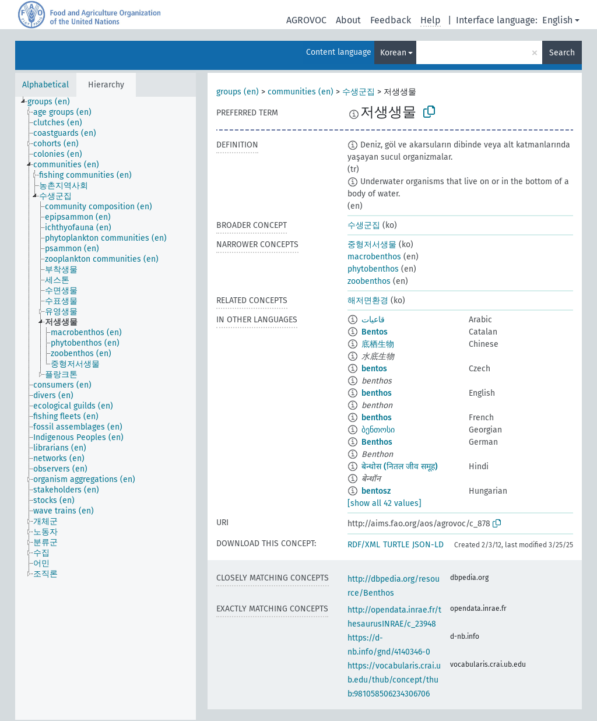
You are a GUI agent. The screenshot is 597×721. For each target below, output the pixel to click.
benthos (376, 393)
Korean (393, 53)
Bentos (374, 332)
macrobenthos (374, 257)
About (348, 20)
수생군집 (358, 92)
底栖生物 (377, 344)
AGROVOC (306, 20)
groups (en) (237, 92)
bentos (374, 369)
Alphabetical (45, 85)
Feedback (390, 20)
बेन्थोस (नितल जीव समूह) (399, 467)
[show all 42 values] (384, 503)
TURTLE (396, 545)
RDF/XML (363, 545)
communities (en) (300, 92)
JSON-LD (428, 545)
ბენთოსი (378, 430)
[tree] (105, 408)
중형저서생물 (371, 244)
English (557, 20)
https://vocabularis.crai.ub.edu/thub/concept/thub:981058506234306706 (394, 680)
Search (562, 53)
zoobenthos (369, 281)
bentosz (376, 491)
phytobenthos (373, 269)
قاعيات (373, 320)
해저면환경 (367, 300)
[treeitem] (53, 102)
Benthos (376, 442)
